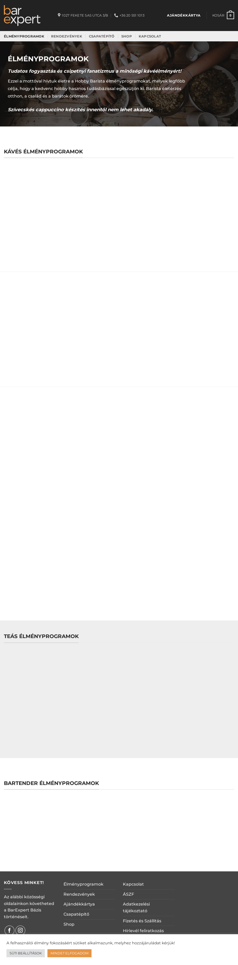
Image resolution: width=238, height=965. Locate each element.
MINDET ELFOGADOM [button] (69, 953)
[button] (223, 15)
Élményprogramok (83, 884)
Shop (69, 924)
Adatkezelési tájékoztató (136, 907)
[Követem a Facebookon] (9, 930)
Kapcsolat (133, 884)
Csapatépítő (76, 914)
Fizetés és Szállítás (142, 920)
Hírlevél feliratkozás (143, 930)
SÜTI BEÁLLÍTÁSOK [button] (26, 953)
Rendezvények (79, 894)
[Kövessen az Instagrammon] (20, 930)
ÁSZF (128, 894)
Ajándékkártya (79, 904)
